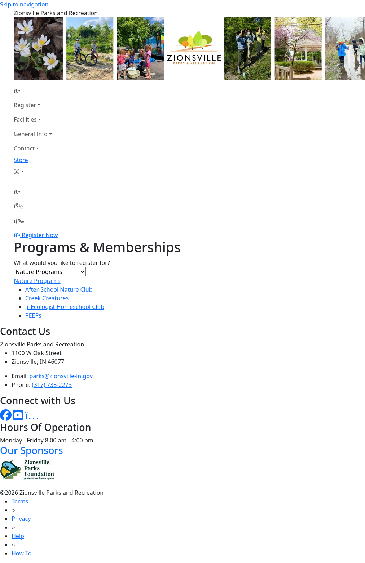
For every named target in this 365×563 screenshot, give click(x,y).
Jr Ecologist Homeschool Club (64, 307)
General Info (31, 134)
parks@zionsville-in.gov (61, 376)
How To (21, 553)
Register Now (40, 235)
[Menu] (19, 220)
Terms (20, 501)
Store (21, 160)
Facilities (25, 119)
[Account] (33, 171)
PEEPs (33, 315)
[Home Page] (33, 90)
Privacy (21, 519)
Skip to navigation (24, 4)
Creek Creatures (47, 298)
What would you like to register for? (62, 263)
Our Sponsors (31, 450)
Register (25, 105)
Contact (24, 148)
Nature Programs (37, 281)
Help (18, 536)
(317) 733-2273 (52, 385)
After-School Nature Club (59, 289)
